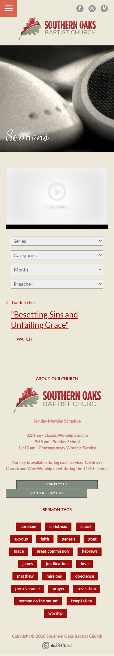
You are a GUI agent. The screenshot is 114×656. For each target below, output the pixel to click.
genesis (68, 539)
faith (45, 539)
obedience (84, 576)
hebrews (89, 551)
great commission (53, 551)
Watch (24, 339)
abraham (28, 526)
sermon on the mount (38, 600)
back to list (20, 302)
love (84, 563)
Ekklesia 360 (57, 646)
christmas (58, 526)
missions (54, 576)
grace (19, 551)
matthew (25, 576)
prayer (58, 588)
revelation (87, 588)
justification (56, 563)
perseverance (27, 588)
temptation (81, 600)
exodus (21, 539)
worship (55, 613)
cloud (85, 526)
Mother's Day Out (46, 493)
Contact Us (57, 484)
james (27, 563)
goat (92, 539)
